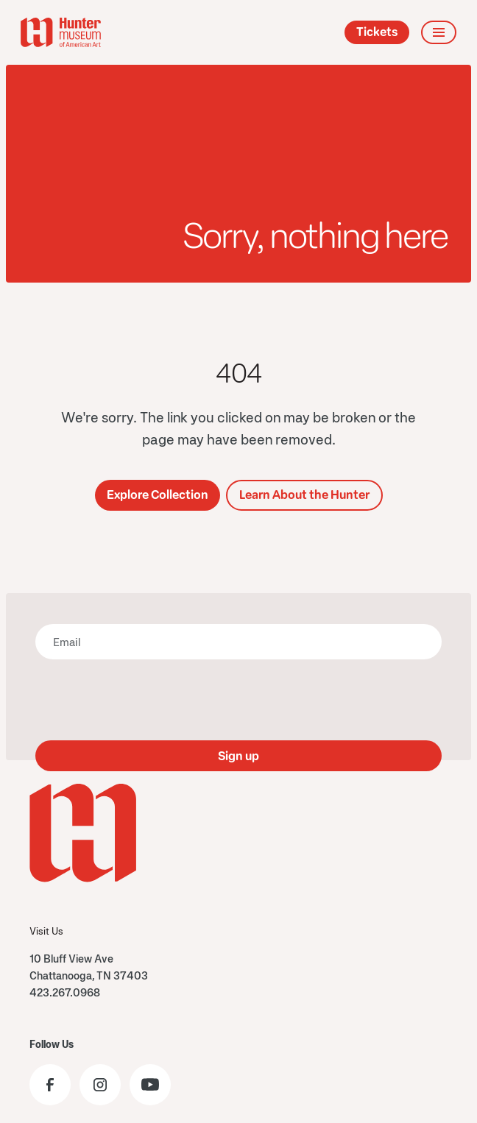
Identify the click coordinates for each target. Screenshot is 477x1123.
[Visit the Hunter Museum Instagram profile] (100, 1084)
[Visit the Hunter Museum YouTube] (150, 1084)
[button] (438, 32)
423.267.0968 (64, 992)
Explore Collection (157, 495)
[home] (61, 32)
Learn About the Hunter (304, 495)
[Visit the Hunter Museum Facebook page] (50, 1084)
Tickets (377, 32)
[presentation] (238, 700)
